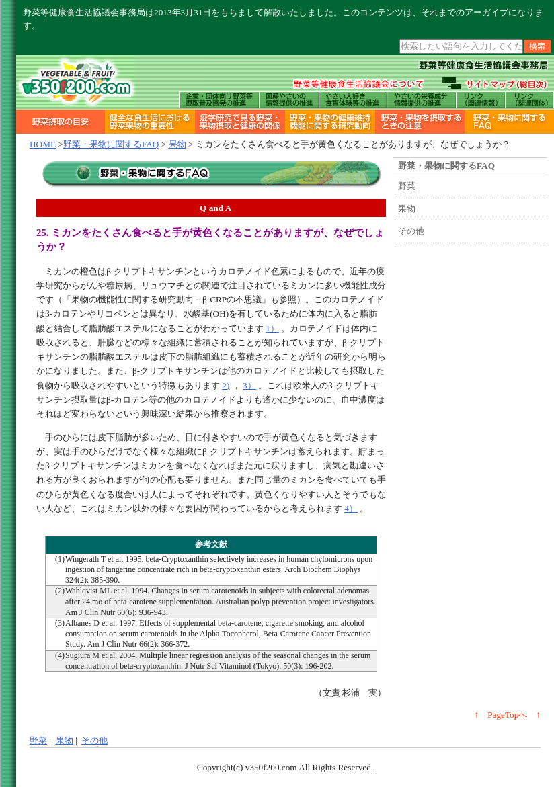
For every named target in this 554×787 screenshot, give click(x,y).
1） (272, 328)
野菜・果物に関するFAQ (111, 144)
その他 (411, 231)
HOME (43, 144)
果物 (177, 144)
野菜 (407, 186)
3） (249, 385)
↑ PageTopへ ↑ (508, 715)
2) (225, 385)
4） (351, 508)
